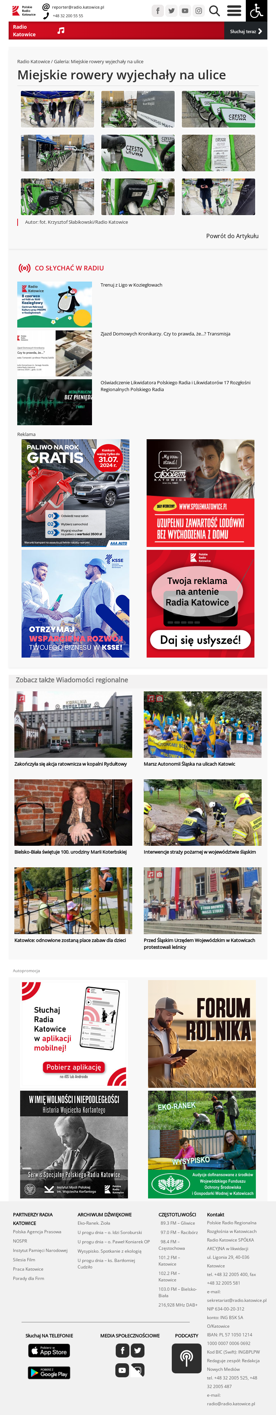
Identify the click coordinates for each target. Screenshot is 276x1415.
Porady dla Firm (28, 1278)
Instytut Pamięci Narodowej (40, 1250)
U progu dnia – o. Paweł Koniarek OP (114, 1242)
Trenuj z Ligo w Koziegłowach (131, 285)
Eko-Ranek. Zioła (94, 1223)
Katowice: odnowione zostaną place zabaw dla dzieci (70, 940)
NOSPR (20, 1241)
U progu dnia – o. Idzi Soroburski (110, 1232)
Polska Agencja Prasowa (37, 1232)
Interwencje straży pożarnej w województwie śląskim (200, 852)
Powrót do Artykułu (232, 236)
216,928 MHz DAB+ (178, 1305)
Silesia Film (24, 1260)
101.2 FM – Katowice (169, 1260)
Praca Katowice (28, 1269)
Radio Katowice (33, 61)
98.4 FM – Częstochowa (171, 1245)
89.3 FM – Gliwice (176, 1223)
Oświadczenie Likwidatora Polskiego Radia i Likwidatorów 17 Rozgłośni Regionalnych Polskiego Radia (175, 386)
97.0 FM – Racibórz (178, 1232)
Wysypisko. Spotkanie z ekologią (110, 1251)
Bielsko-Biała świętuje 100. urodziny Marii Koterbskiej (70, 852)
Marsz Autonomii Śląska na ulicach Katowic (189, 764)
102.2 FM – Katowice (169, 1276)
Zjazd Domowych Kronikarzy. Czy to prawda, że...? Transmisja (165, 333)
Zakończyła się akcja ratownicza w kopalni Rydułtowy (70, 764)
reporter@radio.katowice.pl (77, 7)
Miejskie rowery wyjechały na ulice (107, 61)
